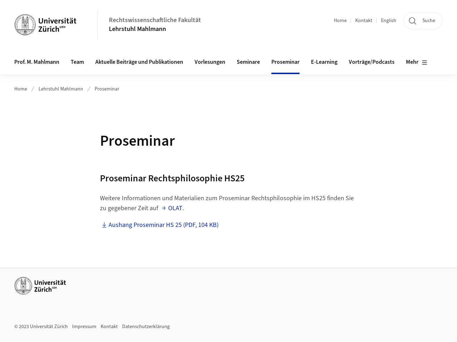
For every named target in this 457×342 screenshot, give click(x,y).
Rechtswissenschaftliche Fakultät (155, 20)
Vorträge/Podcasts (372, 62)
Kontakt (363, 20)
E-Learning (324, 62)
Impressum (84, 326)
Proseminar (285, 62)
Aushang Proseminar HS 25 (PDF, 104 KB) (164, 225)
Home (340, 20)
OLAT (175, 208)
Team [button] (77, 62)
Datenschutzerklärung (146, 326)
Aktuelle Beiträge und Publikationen (139, 62)
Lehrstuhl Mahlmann (137, 29)
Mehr (416, 62)
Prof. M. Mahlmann (36, 62)
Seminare (248, 62)
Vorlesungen (210, 62)
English (388, 20)
